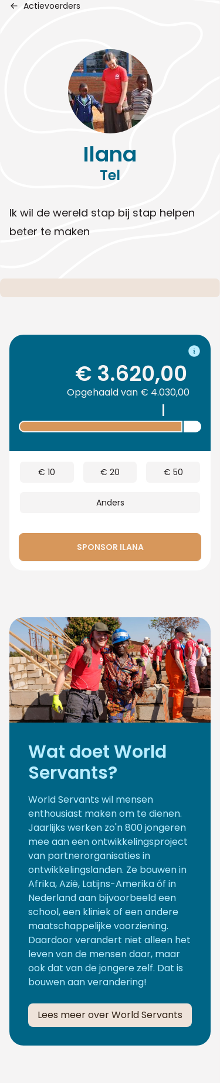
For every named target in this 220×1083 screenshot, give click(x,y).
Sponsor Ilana (110, 547)
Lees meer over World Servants (110, 1015)
